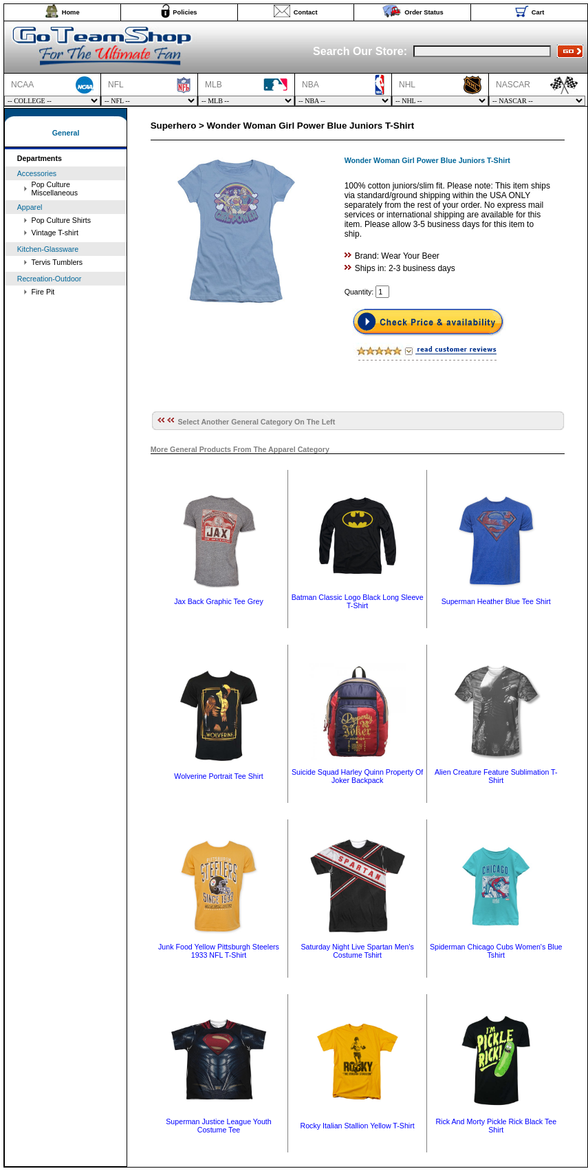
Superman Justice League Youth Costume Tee (218, 1125)
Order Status (424, 12)
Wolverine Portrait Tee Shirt (218, 776)
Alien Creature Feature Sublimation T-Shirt (496, 776)
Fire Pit (43, 292)
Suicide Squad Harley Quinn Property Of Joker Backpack (357, 776)
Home (71, 12)
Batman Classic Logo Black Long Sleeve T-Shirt (358, 601)
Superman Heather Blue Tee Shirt (496, 601)
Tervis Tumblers (57, 262)
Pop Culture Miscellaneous (55, 188)
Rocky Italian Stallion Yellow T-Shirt (357, 1125)
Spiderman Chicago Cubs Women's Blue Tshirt (496, 951)
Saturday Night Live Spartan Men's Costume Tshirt (357, 951)
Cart (538, 12)
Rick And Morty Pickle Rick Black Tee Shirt (495, 1125)
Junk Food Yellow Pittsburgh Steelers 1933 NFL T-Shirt (218, 951)
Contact (306, 12)
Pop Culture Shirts (61, 220)
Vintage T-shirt (55, 232)
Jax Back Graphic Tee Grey (218, 601)
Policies (185, 12)
